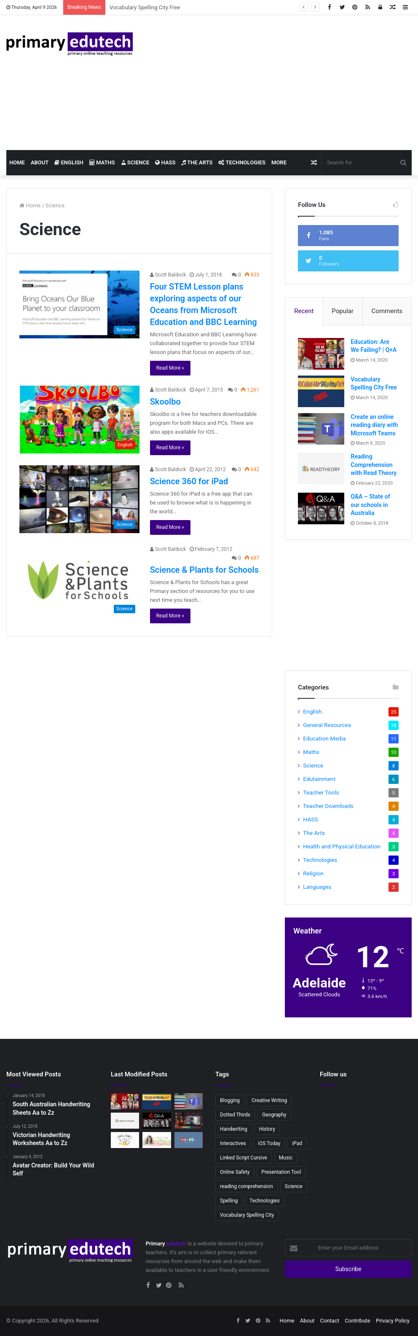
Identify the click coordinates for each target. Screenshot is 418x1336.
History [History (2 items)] (267, 1129)
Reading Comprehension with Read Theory (374, 464)
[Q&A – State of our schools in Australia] (321, 508)
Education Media (324, 738)
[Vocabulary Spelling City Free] (321, 391)
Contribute (357, 1320)
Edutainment (319, 778)
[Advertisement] (279, 83)
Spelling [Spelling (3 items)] (229, 1201)
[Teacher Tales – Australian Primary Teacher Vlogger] (156, 1140)
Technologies (241, 162)
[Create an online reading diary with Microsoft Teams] (321, 429)
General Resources (327, 725)
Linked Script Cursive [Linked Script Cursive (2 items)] (243, 1158)
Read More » (170, 368)
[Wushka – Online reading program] (188, 1140)
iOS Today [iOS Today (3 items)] (269, 1143)
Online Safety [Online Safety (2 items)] (234, 1172)
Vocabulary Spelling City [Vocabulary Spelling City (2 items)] (247, 1215)
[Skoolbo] (79, 419)
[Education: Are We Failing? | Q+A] (321, 354)
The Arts (196, 162)
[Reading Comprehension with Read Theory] (321, 468)
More (279, 162)
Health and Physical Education (341, 846)
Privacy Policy (393, 1320)
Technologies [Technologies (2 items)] (264, 1201)
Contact (329, 1320)
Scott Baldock (168, 275)
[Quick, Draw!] (125, 1140)
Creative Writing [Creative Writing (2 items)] (269, 1100)
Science (135, 162)
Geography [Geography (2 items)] (274, 1115)
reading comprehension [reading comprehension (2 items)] (246, 1186)
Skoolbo (165, 402)
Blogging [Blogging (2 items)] (230, 1100)
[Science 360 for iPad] (79, 499)
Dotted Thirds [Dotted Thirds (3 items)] (235, 1115)
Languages (317, 886)
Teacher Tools (321, 792)
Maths (102, 162)
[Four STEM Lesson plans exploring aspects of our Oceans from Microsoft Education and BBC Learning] (79, 304)
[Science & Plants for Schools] (79, 581)
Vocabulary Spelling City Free (145, 7)
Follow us (333, 1074)
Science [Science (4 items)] (294, 1186)
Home (17, 162)
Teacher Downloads (328, 805)
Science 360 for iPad (189, 481)
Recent (304, 311)
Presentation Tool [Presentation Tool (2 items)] (281, 1172)
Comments (387, 311)
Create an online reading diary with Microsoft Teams (374, 425)
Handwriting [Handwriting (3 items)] (233, 1129)
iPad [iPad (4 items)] (297, 1143)
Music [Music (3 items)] (285, 1158)
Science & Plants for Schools (204, 570)
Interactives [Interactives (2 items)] (233, 1143)
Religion (313, 873)
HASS (165, 162)
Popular (343, 311)
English (68, 162)
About (39, 162)
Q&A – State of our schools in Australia (370, 504)
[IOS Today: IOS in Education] (188, 1121)
